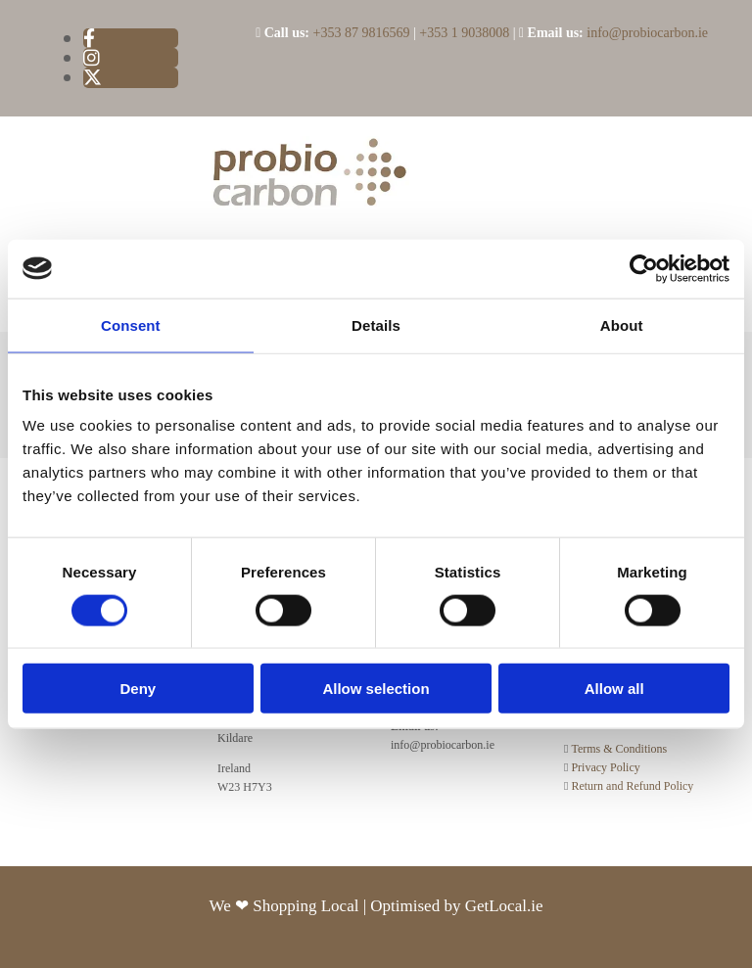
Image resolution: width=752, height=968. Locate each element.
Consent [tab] (131, 324)
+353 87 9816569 (361, 32)
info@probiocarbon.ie (647, 32)
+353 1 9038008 (464, 32)
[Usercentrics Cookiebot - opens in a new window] (643, 268)
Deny (137, 688)
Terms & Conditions (619, 749)
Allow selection (375, 688)
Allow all (614, 688)
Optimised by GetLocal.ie (456, 906)
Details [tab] (376, 324)
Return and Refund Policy (632, 786)
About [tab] (621, 324)
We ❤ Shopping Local (286, 906)
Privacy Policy (605, 767)
